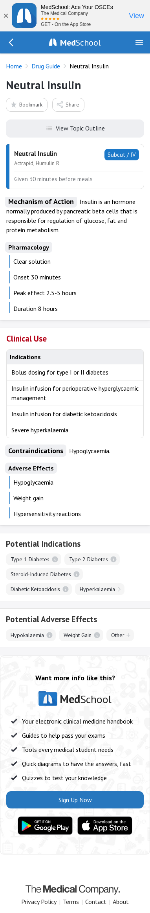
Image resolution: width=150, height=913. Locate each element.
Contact (95, 902)
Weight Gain (77, 635)
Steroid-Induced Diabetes (41, 574)
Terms (71, 902)
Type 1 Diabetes (30, 559)
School (80, 42)
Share (67, 104)
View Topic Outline (75, 127)
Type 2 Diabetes (88, 559)
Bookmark (26, 104)
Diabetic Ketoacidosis (35, 589)
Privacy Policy (39, 902)
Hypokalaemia (27, 635)
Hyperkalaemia (97, 589)
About (121, 902)
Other (117, 635)
